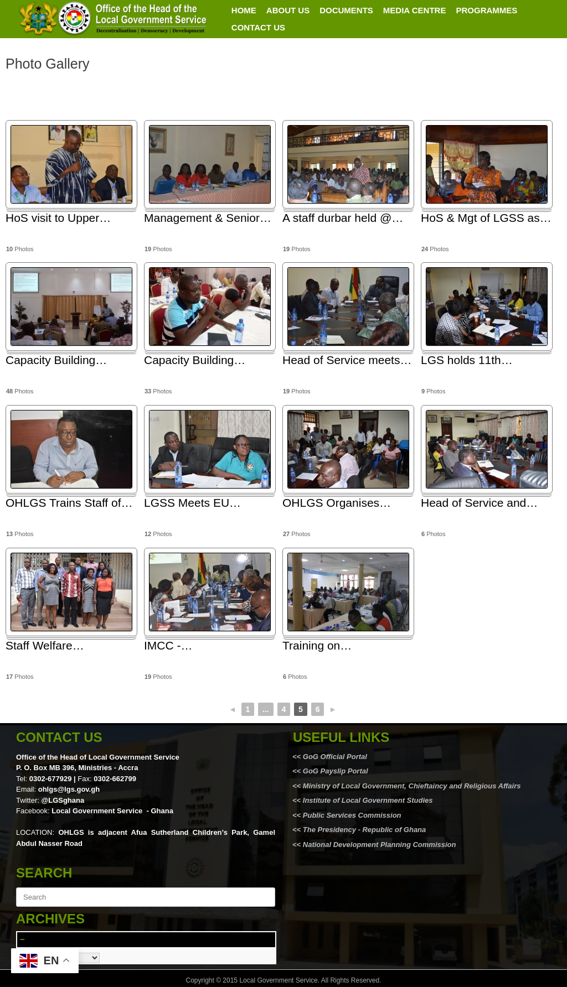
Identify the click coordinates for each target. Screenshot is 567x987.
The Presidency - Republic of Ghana (363, 829)
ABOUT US (288, 10)
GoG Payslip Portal (335, 771)
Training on (317, 645)
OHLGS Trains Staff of (69, 502)
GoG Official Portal (335, 756)
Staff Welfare (45, 645)
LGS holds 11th (467, 360)
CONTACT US (258, 27)
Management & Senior (207, 217)
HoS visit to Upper (58, 217)
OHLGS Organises (336, 502)
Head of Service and (479, 502)
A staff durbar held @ (342, 217)
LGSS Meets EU (192, 502)
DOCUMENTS (346, 10)
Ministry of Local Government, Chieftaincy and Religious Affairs (412, 786)
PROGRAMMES (486, 10)
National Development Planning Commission (379, 844)
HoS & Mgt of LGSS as (486, 217)
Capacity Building (56, 360)
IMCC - (168, 645)
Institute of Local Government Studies (366, 800)
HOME (243, 10)
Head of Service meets (346, 360)
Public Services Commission (352, 815)
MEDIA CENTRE (414, 10)
